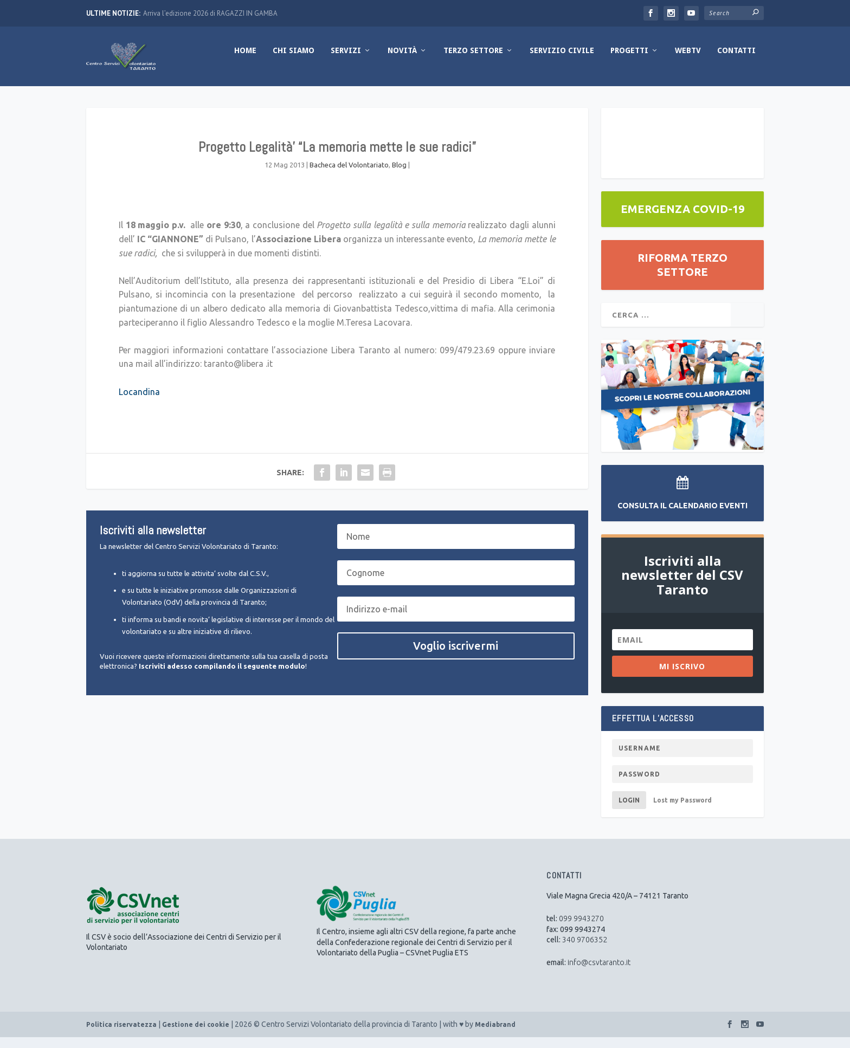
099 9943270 (581, 929)
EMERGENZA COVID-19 (682, 220)
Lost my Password (682, 810)
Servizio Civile (562, 61)
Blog (399, 175)
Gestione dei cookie (195, 1035)
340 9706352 (584, 950)
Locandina (139, 402)
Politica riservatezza (121, 1035)
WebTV (688, 61)
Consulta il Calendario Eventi (682, 516)
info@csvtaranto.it (599, 973)
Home (245, 61)
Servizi (346, 61)
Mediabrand (495, 1035)
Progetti (629, 61)
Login (629, 810)
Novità (402, 61)
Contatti (736, 61)
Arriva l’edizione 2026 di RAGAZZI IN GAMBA (210, 13)
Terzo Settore (473, 61)
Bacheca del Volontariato (349, 175)
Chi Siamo (293, 61)
